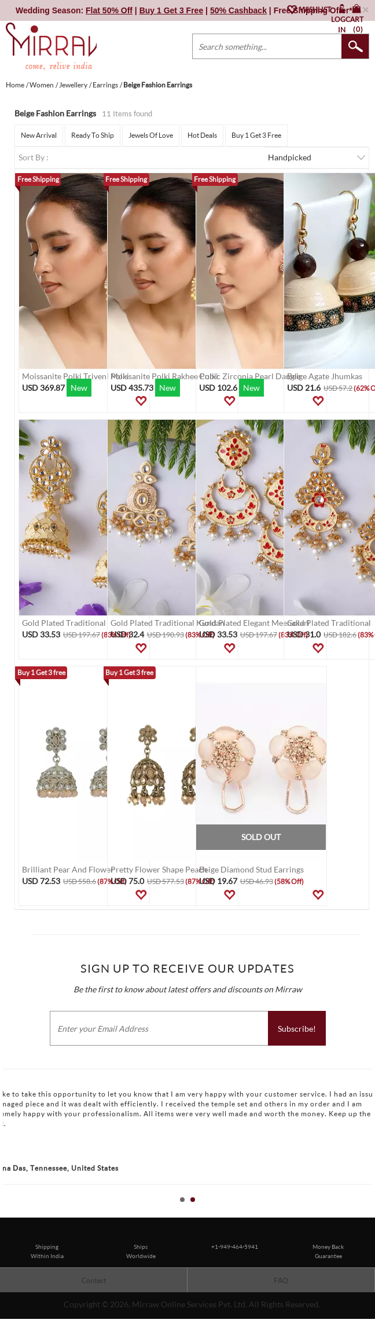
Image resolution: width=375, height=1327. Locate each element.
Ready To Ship (92, 135)
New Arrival (39, 135)
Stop (369, 1212)
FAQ (281, 1280)
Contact (94, 1280)
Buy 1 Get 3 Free (256, 135)
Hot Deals (202, 135)
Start (360, 1212)
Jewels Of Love (150, 135)
